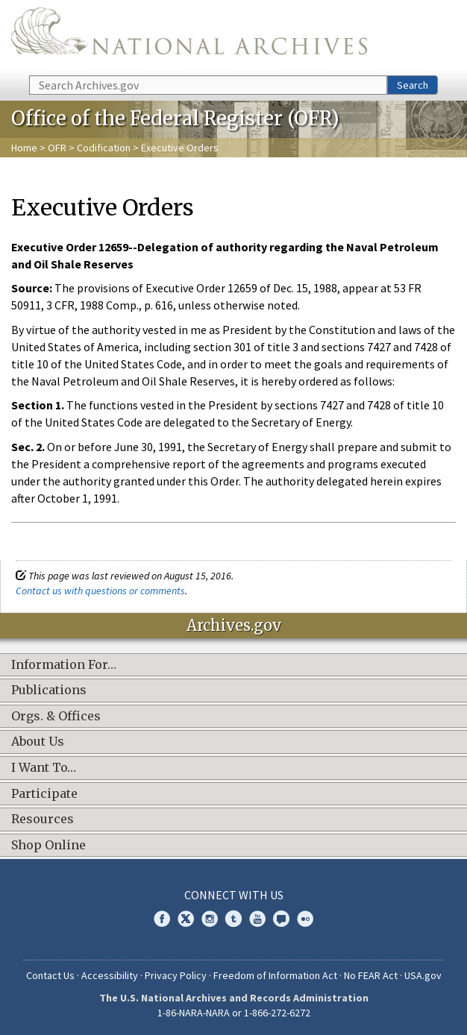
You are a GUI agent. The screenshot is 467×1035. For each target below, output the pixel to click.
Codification (104, 147)
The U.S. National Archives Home (189, 36)
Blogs (281, 919)
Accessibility (109, 975)
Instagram (210, 919)
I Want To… (43, 768)
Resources (42, 819)
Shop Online (48, 845)
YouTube (257, 919)
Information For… (63, 665)
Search (412, 85)
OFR (57, 147)
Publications (49, 690)
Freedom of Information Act (275, 975)
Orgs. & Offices (56, 716)
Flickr (305, 919)
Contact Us (50, 975)
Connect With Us (233, 894)
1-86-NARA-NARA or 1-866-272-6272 (233, 1012)
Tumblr (233, 919)
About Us (37, 742)
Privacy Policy (176, 975)
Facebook (162, 919)
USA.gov (423, 975)
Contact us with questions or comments (100, 590)
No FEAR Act (371, 975)
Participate (44, 794)
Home (24, 147)
